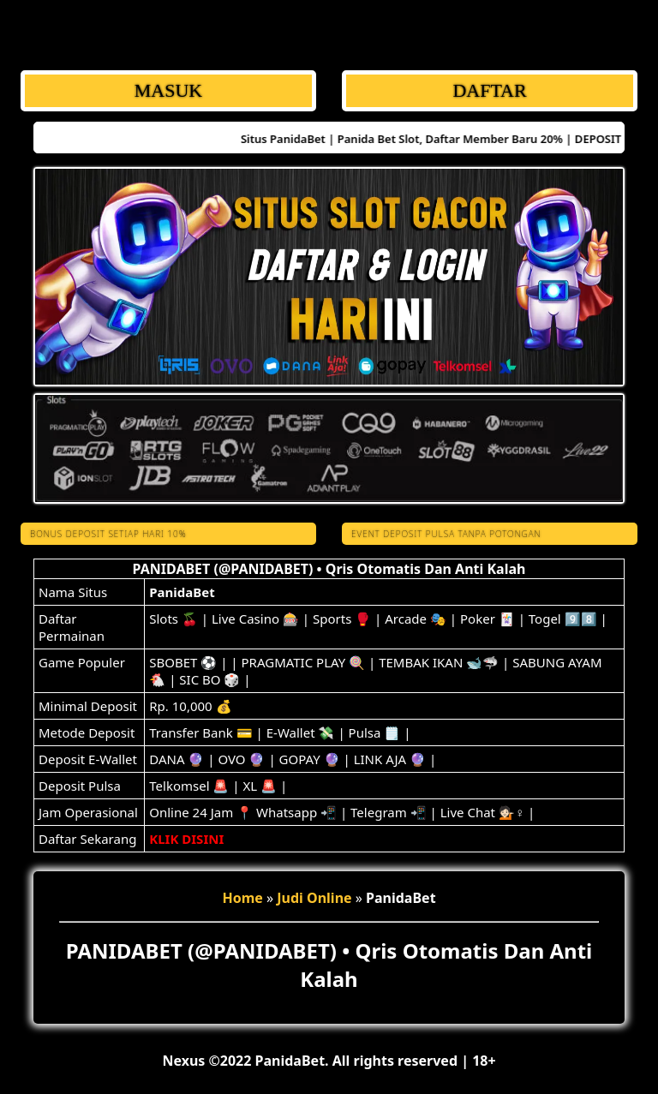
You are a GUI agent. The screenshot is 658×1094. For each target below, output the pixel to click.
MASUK (168, 90)
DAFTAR (489, 90)
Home (242, 897)
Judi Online (314, 897)
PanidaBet (181, 592)
